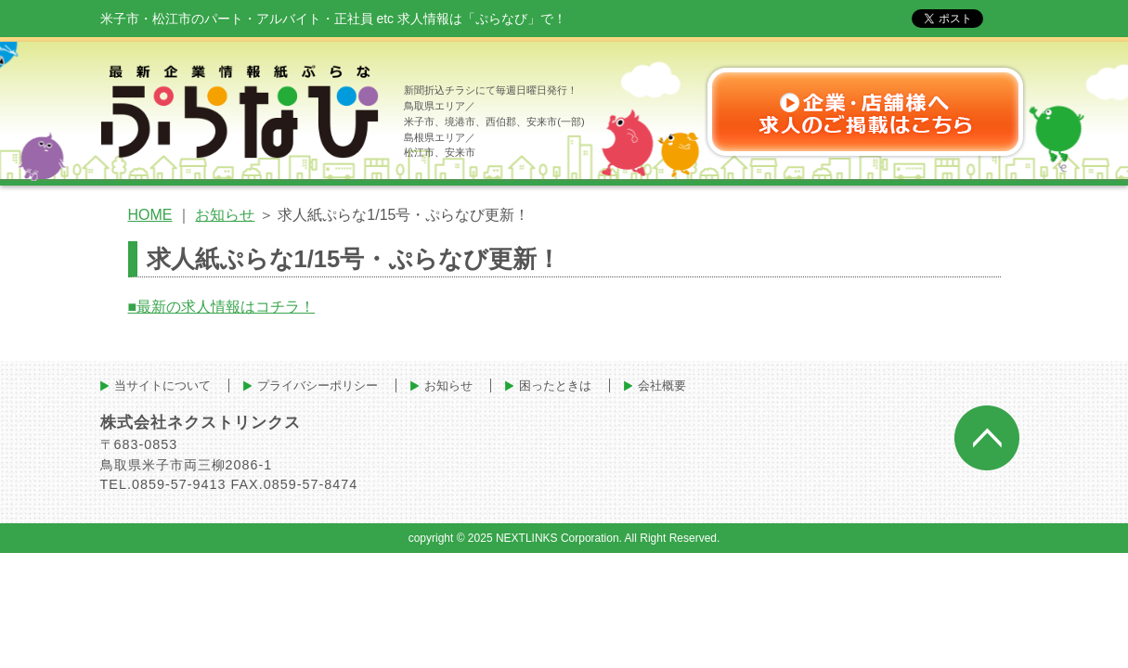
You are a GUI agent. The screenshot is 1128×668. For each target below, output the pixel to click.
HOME (150, 215)
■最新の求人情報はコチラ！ (222, 307)
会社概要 (662, 385)
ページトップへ (986, 437)
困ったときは (555, 385)
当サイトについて (162, 385)
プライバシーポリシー (317, 385)
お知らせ (224, 215)
